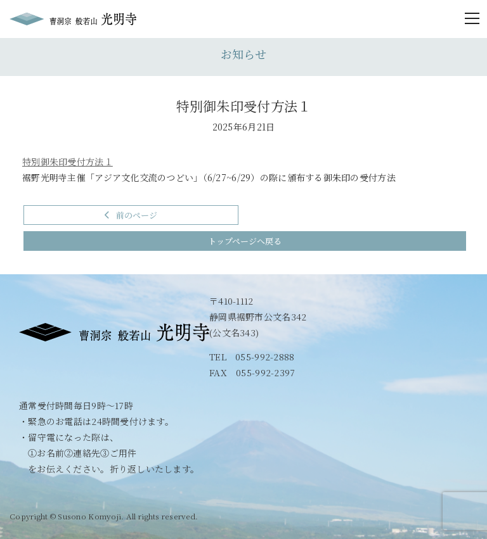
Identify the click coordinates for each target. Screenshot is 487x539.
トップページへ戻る (245, 241)
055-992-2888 (264, 356)
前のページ (131, 215)
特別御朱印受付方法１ (67, 161)
